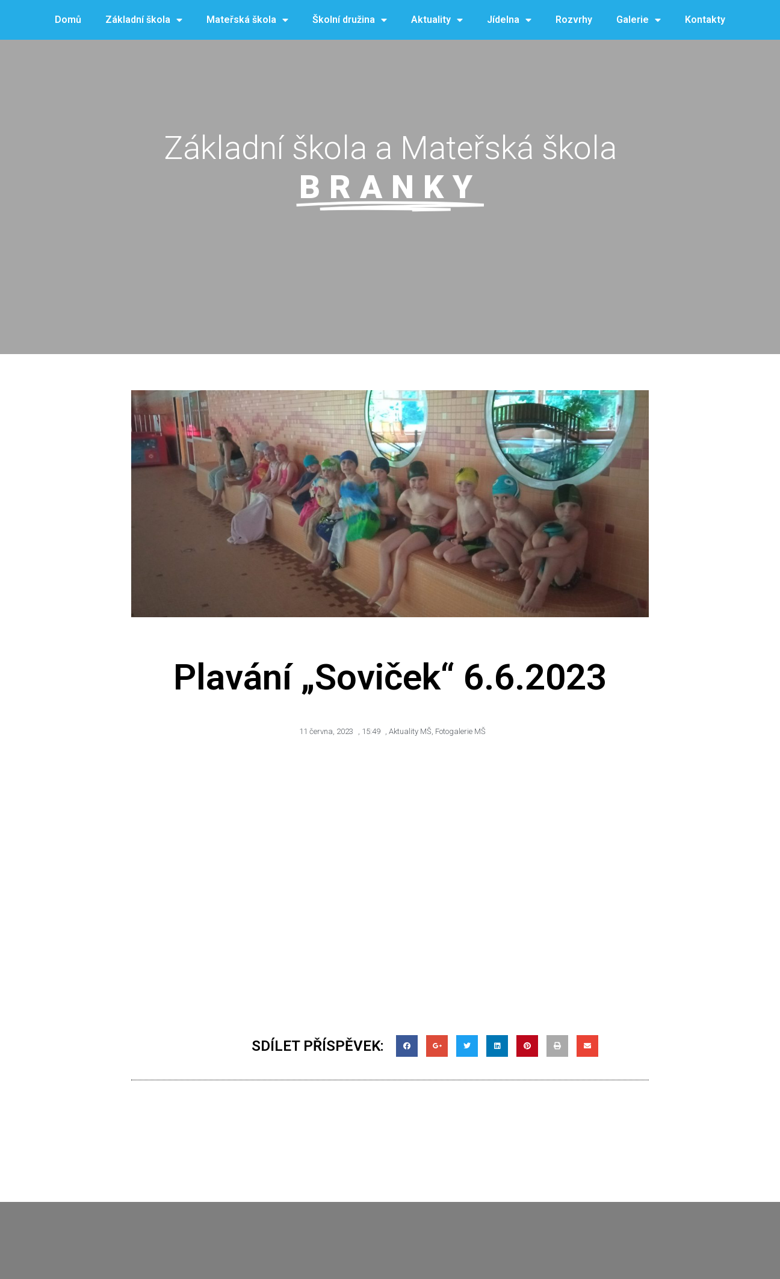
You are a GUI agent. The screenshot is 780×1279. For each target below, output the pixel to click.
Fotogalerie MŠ (460, 731)
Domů (68, 19)
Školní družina (349, 20)
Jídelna (509, 20)
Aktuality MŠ (410, 731)
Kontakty (705, 19)
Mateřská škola (247, 20)
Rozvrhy (574, 19)
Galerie (638, 20)
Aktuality (437, 20)
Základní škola (143, 20)
